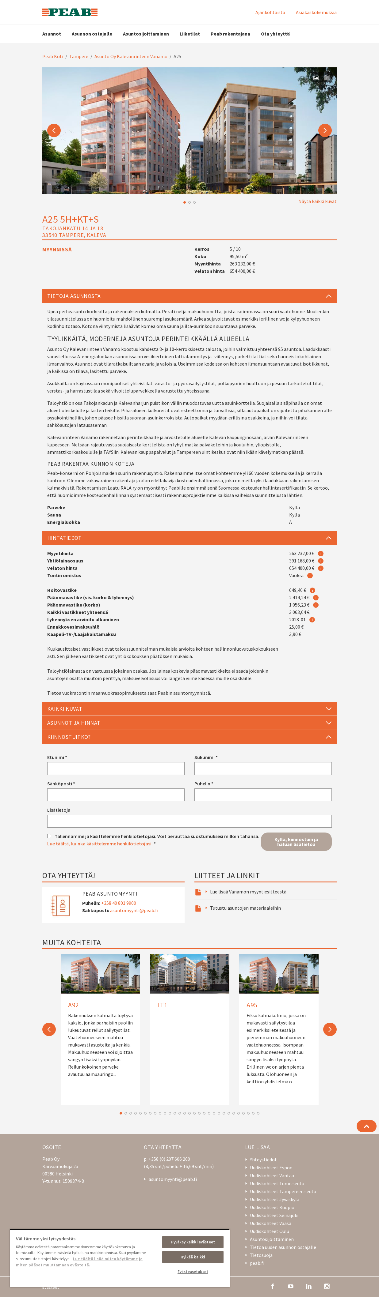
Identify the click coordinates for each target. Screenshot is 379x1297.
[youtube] (290, 1285)
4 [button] (135, 1113)
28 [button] (253, 1113)
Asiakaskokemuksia (316, 12)
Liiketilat (190, 34)
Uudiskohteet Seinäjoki (274, 1215)
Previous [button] (54, 130)
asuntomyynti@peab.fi (134, 910)
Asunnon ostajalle (92, 34)
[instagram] (327, 1285)
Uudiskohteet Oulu (269, 1231)
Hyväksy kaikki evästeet (193, 1242)
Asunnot (51, 34)
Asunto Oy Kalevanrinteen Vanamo (130, 56)
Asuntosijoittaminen (146, 34)
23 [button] (229, 1113)
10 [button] (165, 1113)
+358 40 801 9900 (118, 903)
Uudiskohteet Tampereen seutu (283, 1191)
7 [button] (150, 1113)
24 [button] (233, 1113)
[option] (189, 130)
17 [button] (199, 1113)
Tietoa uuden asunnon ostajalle (283, 1247)
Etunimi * (57, 757)
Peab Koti (52, 56)
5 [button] (140, 1113)
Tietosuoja (261, 1255)
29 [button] (258, 1113)
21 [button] (219, 1113)
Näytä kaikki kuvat (317, 201)
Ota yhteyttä (275, 34)
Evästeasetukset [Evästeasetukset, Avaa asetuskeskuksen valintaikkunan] (193, 1271)
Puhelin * (203, 783)
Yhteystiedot (263, 1159)
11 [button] (170, 1113)
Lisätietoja (59, 810)
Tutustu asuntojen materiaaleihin (245, 908)
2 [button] (189, 202)
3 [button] (194, 202)
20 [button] (214, 1113)
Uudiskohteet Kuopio (272, 1207)
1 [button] (184, 202)
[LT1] (189, 986)
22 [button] (224, 1113)
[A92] (100, 1022)
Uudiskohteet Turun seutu (277, 1183)
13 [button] (179, 1113)
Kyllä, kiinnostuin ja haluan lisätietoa (296, 841)
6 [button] (145, 1113)
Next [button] (325, 130)
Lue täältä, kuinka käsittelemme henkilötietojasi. (100, 843)
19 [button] (209, 1113)
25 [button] (238, 1113)
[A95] (279, 1025)
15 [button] (189, 1113)
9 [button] (160, 1113)
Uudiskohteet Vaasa (270, 1223)
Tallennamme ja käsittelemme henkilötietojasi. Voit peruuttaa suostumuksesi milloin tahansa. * (153, 840)
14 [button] (184, 1113)
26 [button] (243, 1113)
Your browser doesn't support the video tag (189, 130)
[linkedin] (308, 1285)
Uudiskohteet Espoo (271, 1167)
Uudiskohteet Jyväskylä (274, 1199)
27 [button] (248, 1113)
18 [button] (204, 1113)
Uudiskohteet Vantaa (272, 1175)
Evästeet (50, 1287)
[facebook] (272, 1285)
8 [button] (155, 1113)
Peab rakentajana (230, 34)
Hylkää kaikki (193, 1257)
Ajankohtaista (270, 12)
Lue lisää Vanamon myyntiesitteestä (248, 892)
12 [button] (175, 1113)
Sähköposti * (61, 783)
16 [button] (194, 1113)
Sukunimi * (206, 757)
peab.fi (257, 1263)
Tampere (78, 56)
